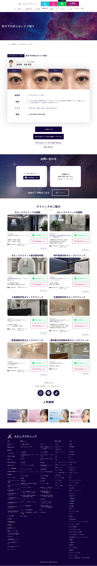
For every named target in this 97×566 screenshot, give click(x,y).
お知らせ (65, 8)
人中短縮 (43, 479)
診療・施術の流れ (11, 460)
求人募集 (9, 517)
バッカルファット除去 (26, 485)
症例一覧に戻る (48, 145)
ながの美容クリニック (13, 545)
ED (41, 508)
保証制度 (9, 473)
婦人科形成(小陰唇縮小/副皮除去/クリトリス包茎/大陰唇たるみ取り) (29, 494)
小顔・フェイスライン (60, 450)
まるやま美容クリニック (13, 541)
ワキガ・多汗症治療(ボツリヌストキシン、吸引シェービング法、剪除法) (29, 490)
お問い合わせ (10, 463)
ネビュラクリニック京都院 (13, 483)
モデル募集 (44, 5)
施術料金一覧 (27, 8)
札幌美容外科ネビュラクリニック (13, 501)
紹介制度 (9, 523)
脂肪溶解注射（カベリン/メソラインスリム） (47, 464)
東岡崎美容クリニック (13, 538)
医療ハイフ (72, 514)
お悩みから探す (73, 460)
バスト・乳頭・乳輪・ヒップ (62, 471)
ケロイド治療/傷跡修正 (26, 504)
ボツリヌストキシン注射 (26, 467)
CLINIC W (10, 535)
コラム (59, 8)
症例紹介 (52, 8)
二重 (57, 442)
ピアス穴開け (24, 514)
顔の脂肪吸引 (43, 467)
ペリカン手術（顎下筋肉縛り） (46, 470)
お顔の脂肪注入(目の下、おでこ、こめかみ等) (29, 453)
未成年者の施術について (13, 470)
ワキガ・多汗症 (59, 468)
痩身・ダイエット (59, 465)
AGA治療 (43, 497)
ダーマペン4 (23, 497)
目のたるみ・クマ (73, 465)
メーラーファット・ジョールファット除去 (29, 470)
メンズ (57, 486)
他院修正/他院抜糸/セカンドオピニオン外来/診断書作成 (47, 504)
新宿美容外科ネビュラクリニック (13, 505)
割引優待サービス (11, 526)
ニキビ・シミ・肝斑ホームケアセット (29, 500)
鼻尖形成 (23, 479)
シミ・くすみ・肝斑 (60, 476)
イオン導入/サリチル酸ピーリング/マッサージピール (47, 500)
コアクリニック (12, 548)
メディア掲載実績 (11, 466)
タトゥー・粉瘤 (59, 483)
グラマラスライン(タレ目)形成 (27, 463)
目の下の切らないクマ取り (26, 445)
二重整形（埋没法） (25, 442)
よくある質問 (36, 8)
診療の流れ (45, 8)
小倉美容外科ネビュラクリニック (13, 497)
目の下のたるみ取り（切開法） (46, 457)
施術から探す (72, 494)
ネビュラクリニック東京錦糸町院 (13, 488)
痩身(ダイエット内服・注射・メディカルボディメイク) (47, 486)
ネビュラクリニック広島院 (13, 479)
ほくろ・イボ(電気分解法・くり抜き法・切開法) (29, 511)
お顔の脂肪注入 (73, 517)
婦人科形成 (58, 473)
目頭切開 (23, 461)
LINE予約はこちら (40, 234)
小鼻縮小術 (43, 476)
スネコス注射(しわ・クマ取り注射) (47, 453)
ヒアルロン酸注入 (25, 474)
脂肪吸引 (71, 548)
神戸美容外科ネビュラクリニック (13, 492)
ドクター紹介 (73, 8)
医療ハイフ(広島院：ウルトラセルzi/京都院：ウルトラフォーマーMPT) (47, 446)
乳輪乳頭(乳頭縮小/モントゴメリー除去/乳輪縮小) (47, 490)
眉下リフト (23, 457)
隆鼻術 (22, 476)
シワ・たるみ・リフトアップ (62, 460)
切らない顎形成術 (44, 474)
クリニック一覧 (83, 8)
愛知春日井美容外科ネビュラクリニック (13, 510)
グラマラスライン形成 (74, 509)
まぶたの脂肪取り (44, 450)
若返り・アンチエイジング (61, 463)
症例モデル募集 (11, 454)
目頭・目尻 (58, 447)
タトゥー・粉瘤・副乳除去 (26, 508)
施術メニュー (18, 8)
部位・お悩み (58, 439)
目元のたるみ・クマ (60, 445)
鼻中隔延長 (72, 445)
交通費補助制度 (11, 520)
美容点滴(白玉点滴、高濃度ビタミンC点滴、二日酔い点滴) (47, 494)
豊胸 (71, 442)
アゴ (57, 452)
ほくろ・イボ (58, 481)
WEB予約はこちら (40, 239)
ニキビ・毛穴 (58, 478)
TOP (11, 8)
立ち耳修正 (43, 510)
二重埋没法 (72, 496)
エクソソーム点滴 (44, 481)
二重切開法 (23, 450)
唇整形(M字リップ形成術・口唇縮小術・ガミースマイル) (29, 482)
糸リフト (43, 442)
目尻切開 (43, 461)
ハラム (71, 447)
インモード (72, 458)
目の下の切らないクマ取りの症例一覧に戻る (48, 141)
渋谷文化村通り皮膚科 (13, 532)
